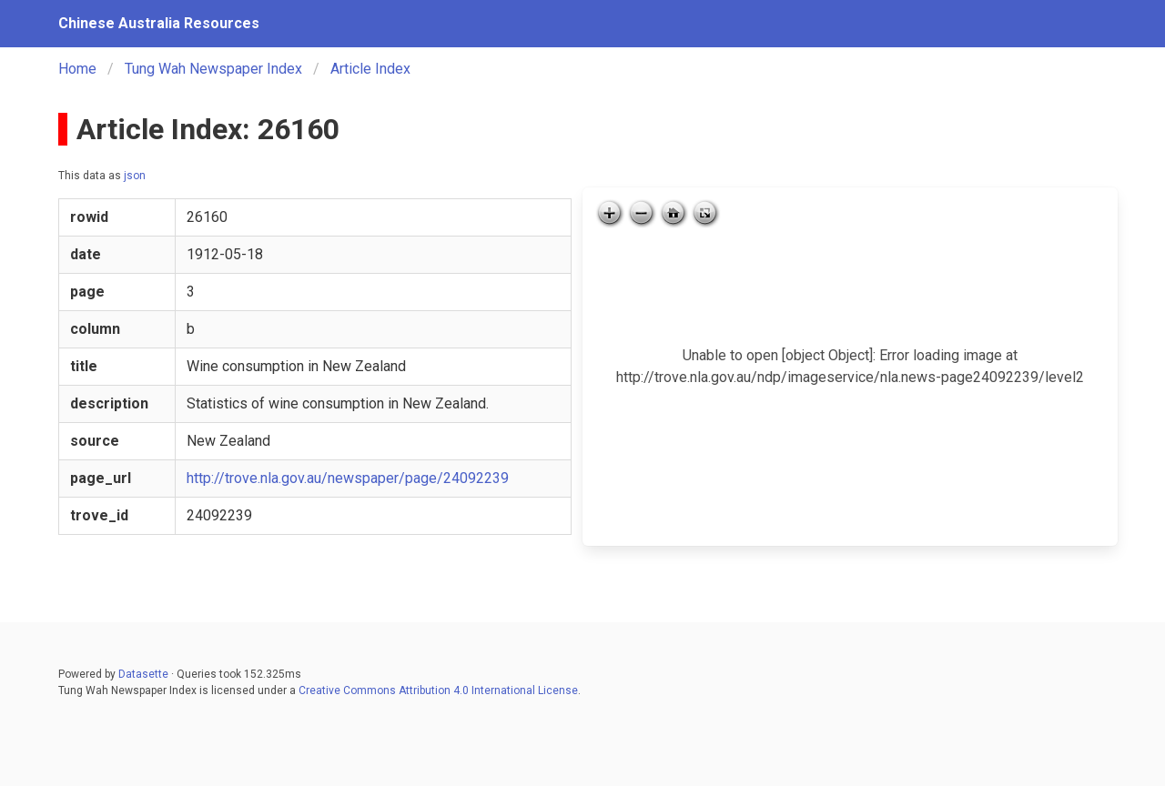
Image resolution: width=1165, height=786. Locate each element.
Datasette (143, 674)
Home (77, 68)
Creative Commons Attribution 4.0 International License (438, 690)
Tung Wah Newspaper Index (213, 68)
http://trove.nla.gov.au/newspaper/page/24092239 (348, 478)
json (135, 175)
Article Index (370, 68)
